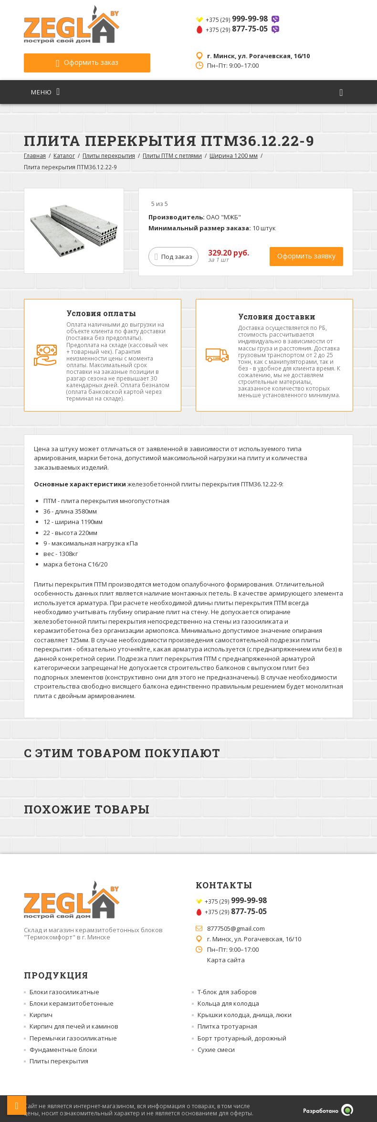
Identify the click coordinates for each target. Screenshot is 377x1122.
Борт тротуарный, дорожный (242, 1035)
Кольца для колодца (228, 1001)
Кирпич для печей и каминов (74, 1024)
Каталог (64, 153)
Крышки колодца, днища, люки (245, 1012)
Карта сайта (226, 957)
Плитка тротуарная (227, 1024)
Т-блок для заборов (227, 989)
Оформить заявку (306, 253)
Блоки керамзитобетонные (72, 1001)
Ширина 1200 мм (233, 153)
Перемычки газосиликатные (73, 1035)
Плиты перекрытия (109, 153)
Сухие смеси (216, 1047)
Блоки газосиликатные (64, 989)
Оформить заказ (76, 60)
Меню (45, 89)
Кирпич (41, 1012)
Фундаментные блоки (63, 1047)
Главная (35, 153)
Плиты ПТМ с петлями (172, 153)
